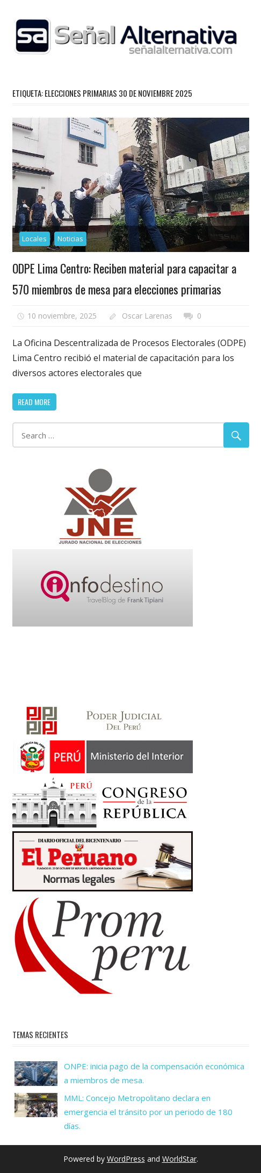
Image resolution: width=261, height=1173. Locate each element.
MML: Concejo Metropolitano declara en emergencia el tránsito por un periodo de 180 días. (148, 1112)
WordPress (126, 1159)
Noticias (70, 238)
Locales (34, 238)
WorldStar (179, 1159)
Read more (34, 401)
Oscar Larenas (147, 316)
